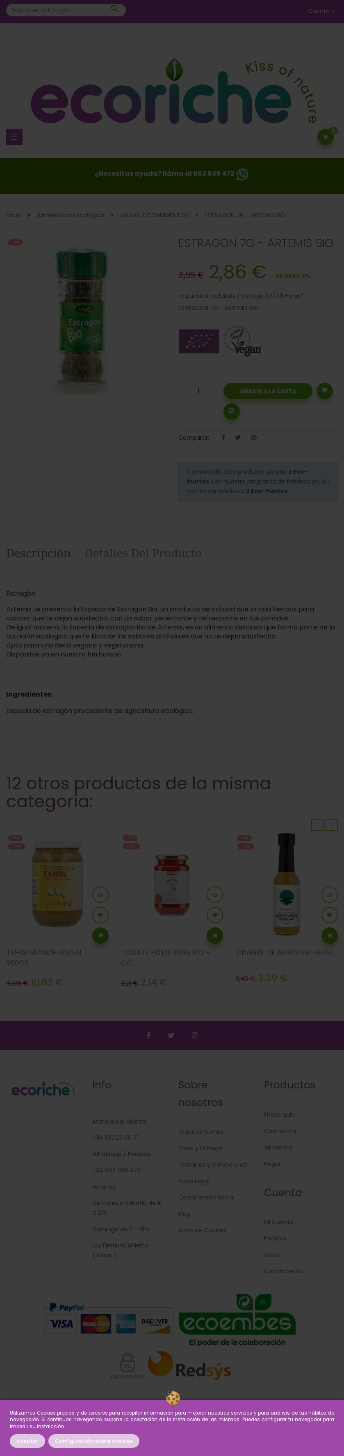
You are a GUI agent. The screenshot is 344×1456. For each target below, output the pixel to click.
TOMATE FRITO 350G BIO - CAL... (165, 958)
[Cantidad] (198, 391)
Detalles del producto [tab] (143, 553)
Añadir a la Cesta (267, 391)
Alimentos (278, 1147)
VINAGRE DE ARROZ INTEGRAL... (286, 953)
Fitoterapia (279, 1115)
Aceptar (27, 1441)
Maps (103, 1255)
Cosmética (280, 1131)
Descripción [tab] (38, 553)
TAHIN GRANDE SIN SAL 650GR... (44, 958)
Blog (184, 1214)
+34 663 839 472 (116, 1170)
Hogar (272, 1164)
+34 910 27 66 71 (115, 1137)
